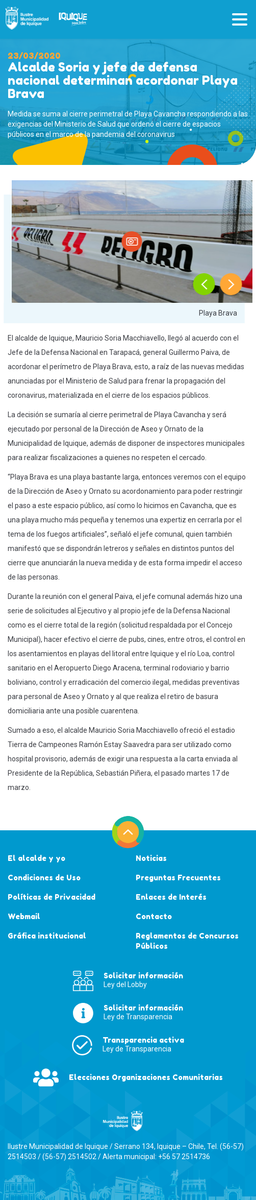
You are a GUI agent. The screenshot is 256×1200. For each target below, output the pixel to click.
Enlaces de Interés (171, 897)
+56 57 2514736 (184, 1157)
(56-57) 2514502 (69, 1157)
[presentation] (204, 284)
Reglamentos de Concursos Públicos (187, 940)
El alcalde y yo (36, 858)
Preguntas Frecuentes (178, 877)
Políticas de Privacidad (51, 897)
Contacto (154, 916)
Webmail (24, 916)
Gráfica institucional (47, 935)
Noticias (151, 858)
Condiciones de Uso (44, 877)
